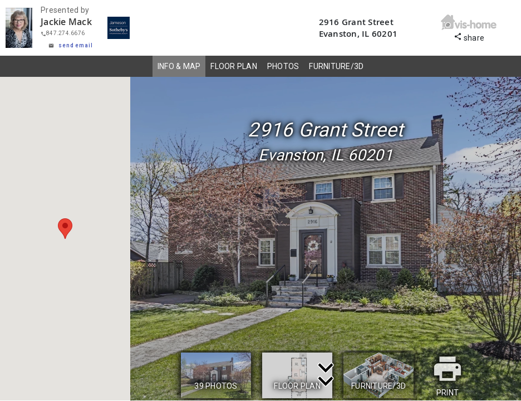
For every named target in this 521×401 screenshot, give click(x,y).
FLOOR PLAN (233, 66)
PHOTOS (283, 66)
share (469, 36)
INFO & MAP (179, 66)
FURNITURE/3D (336, 66)
